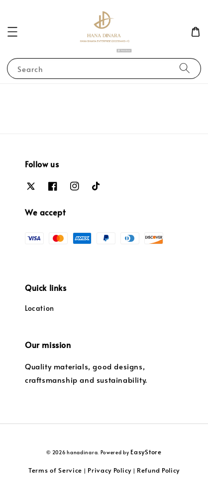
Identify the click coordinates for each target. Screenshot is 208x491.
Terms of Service (55, 470)
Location (39, 308)
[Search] (185, 68)
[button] (12, 32)
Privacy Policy (109, 470)
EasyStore (145, 451)
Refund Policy (158, 470)
